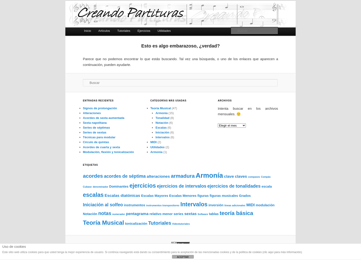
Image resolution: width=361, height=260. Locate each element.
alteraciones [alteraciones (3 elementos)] (158, 176)
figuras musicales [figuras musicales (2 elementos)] (224, 196)
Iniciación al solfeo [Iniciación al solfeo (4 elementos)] (103, 204)
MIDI (153, 142)
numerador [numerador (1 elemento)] (118, 214)
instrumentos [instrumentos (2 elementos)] (134, 205)
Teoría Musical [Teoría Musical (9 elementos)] (103, 222)
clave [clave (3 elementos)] (229, 176)
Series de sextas (94, 132)
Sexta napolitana (95, 122)
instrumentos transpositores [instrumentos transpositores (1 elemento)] (162, 205)
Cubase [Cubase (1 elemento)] (87, 186)
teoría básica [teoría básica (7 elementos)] (236, 213)
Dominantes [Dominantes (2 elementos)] (118, 186)
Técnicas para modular (99, 137)
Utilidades (164, 30)
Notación (161, 122)
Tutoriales (123, 30)
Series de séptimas (96, 127)
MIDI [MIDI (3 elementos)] (250, 205)
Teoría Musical (160, 108)
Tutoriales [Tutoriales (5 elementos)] (159, 223)
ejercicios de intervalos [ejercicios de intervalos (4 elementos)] (181, 186)
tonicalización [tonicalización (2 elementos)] (136, 223)
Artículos (104, 30)
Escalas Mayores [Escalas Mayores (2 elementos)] (154, 196)
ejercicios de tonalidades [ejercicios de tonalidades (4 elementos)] (234, 186)
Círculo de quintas (96, 142)
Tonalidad (162, 118)
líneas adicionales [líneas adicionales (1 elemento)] (234, 205)
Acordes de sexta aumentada (103, 118)
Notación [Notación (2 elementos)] (90, 214)
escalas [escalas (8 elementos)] (93, 195)
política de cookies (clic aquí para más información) (270, 252)
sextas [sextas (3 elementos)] (190, 213)
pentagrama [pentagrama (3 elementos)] (137, 213)
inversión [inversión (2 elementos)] (215, 205)
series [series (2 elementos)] (178, 214)
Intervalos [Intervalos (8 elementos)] (193, 204)
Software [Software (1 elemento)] (203, 214)
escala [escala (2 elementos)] (267, 186)
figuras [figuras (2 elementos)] (203, 196)
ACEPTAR (183, 257)
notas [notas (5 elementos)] (104, 213)
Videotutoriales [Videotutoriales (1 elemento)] (181, 223)
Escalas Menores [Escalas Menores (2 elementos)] (183, 196)
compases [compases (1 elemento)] (254, 176)
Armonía (161, 113)
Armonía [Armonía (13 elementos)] (209, 175)
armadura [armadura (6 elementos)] (183, 176)
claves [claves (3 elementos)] (241, 176)
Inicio (87, 30)
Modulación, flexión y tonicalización (108, 152)
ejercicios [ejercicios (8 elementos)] (142, 185)
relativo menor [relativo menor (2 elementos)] (161, 214)
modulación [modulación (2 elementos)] (265, 205)
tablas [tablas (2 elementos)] (214, 214)
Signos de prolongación (100, 108)
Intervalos (162, 137)
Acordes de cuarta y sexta (101, 147)
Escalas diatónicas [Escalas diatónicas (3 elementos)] (122, 195)
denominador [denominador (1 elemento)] (100, 186)
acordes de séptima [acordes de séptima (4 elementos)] (125, 176)
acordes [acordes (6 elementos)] (93, 176)
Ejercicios (143, 30)
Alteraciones (92, 113)
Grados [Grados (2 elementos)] (245, 196)
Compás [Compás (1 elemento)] (266, 176)
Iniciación (162, 132)
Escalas (160, 127)
